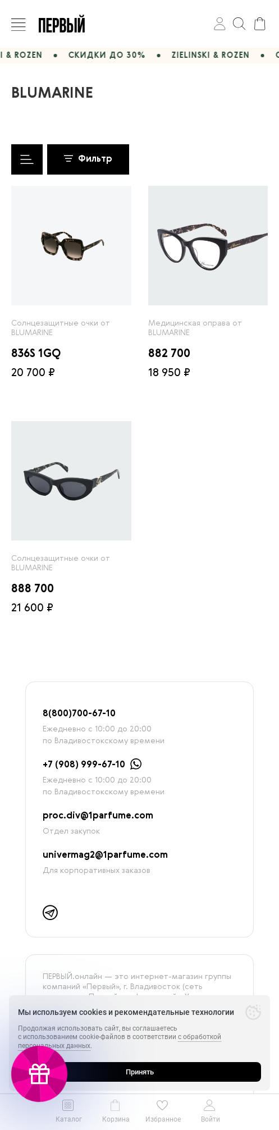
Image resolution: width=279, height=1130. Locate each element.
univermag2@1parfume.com (105, 855)
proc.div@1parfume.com (98, 816)
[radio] (71, 246)
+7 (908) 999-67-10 (84, 765)
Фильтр (88, 159)
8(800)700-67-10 (79, 714)
